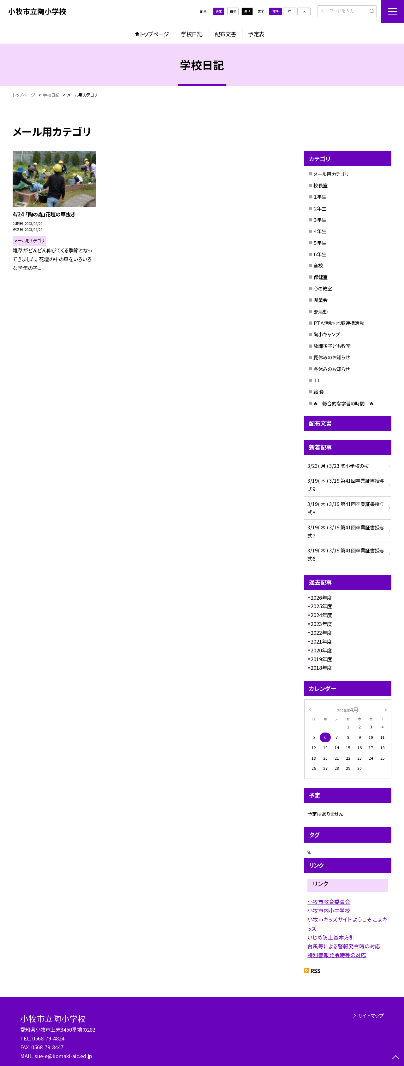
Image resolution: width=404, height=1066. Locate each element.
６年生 (319, 253)
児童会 (320, 299)
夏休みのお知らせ (331, 357)
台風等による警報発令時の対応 (343, 946)
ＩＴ (316, 380)
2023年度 (321, 623)
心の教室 (322, 288)
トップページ (154, 34)
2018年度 (321, 667)
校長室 (320, 185)
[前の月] (310, 709)
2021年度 (321, 641)
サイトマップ (371, 1015)
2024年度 (321, 615)
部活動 (320, 311)
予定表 (256, 34)
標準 (275, 11)
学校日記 (191, 34)
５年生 (319, 242)
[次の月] (386, 709)
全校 (318, 265)
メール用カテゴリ (330, 173)
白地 (233, 11)
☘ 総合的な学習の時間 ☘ (343, 403)
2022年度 (321, 632)
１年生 (319, 196)
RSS (315, 971)
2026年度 (321, 597)
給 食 (318, 391)
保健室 (320, 277)
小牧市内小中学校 (328, 910)
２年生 (319, 208)
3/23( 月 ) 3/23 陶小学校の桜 (338, 465)
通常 (219, 11)
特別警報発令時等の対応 (336, 955)
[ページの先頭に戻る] (396, 1058)
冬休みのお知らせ (331, 368)
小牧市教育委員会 (328, 901)
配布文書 (225, 34)
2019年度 (321, 659)
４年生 (319, 230)
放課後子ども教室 (332, 345)
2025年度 (321, 606)
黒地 (247, 11)
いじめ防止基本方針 (331, 937)
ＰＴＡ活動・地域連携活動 (338, 322)
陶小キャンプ (326, 334)
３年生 (319, 219)
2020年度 (321, 650)
